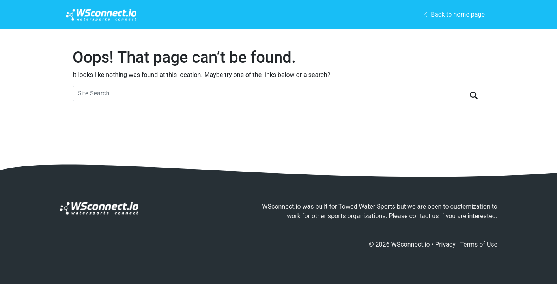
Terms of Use (478, 244)
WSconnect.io (410, 244)
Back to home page (454, 14)
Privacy (445, 244)
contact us (424, 216)
